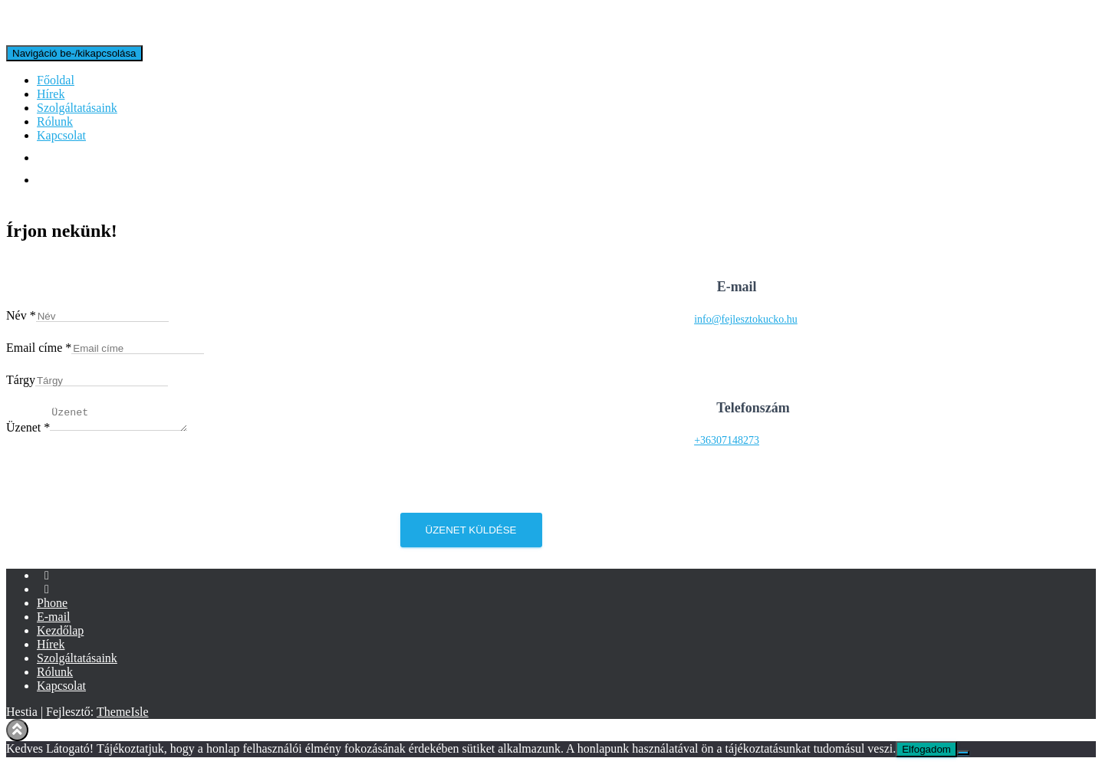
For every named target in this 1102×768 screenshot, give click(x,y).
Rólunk (55, 121)
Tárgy (20, 379)
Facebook (47, 584)
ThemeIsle (123, 716)
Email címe (38, 347)
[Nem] (963, 757)
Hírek (50, 93)
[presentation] (122, 487)
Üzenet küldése (471, 534)
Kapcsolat (61, 135)
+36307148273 (726, 442)
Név (21, 315)
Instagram (47, 598)
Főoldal (55, 80)
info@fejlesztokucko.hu (746, 321)
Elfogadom (926, 754)
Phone (52, 607)
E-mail (54, 621)
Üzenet (28, 431)
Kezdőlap (60, 635)
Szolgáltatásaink (77, 107)
